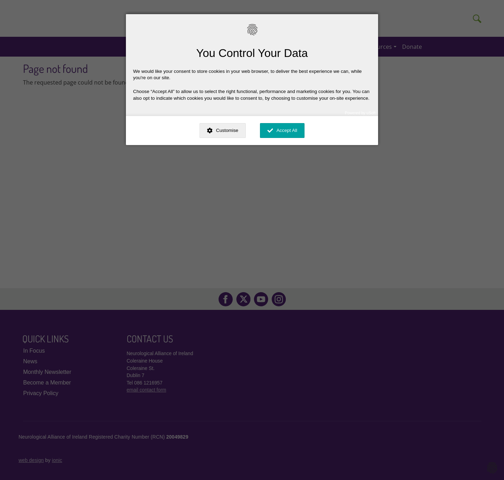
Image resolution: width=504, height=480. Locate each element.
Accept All (287, 130)
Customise (227, 130)
